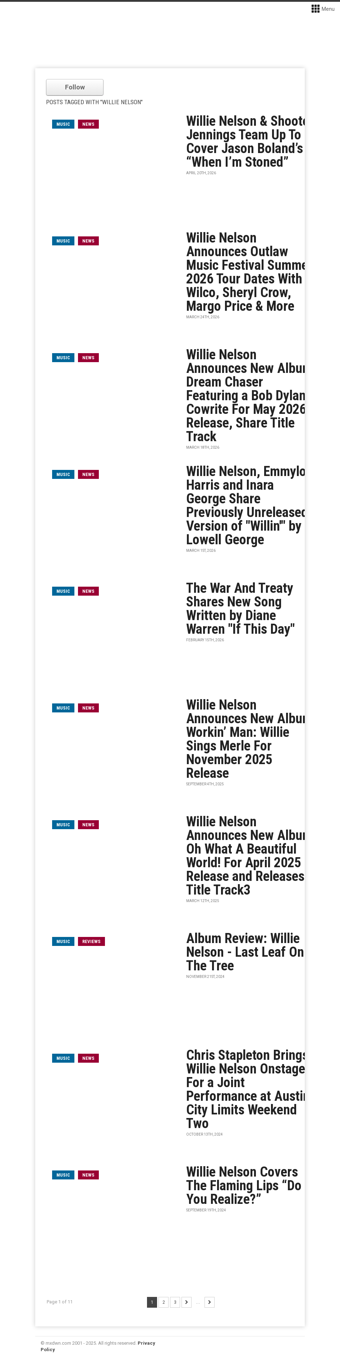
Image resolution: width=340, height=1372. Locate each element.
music (63, 124)
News (88, 124)
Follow (75, 87)
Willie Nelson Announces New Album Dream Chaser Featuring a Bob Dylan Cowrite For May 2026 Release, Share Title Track (249, 395)
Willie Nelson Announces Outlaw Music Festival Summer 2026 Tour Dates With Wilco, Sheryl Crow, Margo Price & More (249, 272)
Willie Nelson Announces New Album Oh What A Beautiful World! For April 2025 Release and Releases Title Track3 (249, 856)
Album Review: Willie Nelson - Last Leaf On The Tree (245, 952)
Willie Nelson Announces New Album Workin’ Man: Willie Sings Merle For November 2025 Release (249, 739)
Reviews (91, 941)
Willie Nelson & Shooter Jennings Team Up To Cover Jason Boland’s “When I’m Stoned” (250, 141)
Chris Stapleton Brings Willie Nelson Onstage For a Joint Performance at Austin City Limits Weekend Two (248, 1089)
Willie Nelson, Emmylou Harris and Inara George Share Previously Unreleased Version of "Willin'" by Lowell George (249, 505)
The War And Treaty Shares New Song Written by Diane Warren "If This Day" (240, 608)
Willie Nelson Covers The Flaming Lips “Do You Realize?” (244, 1185)
